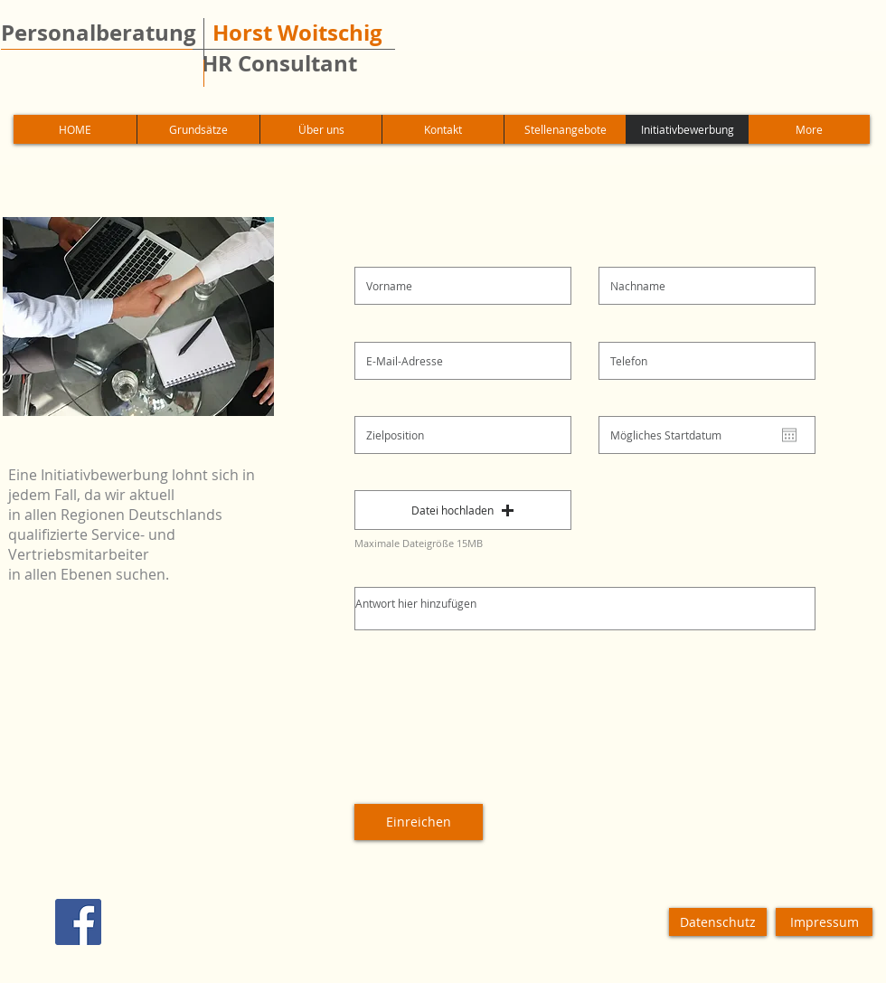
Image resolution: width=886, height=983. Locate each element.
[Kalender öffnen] (789, 435)
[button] (462, 510)
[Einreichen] (418, 822)
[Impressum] (824, 922)
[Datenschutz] (718, 922)
